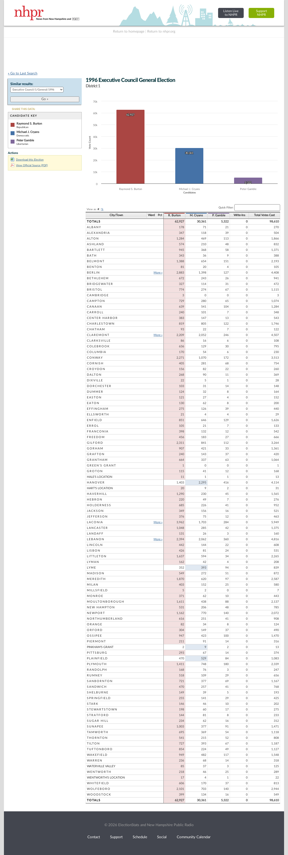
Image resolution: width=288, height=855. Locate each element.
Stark (92, 703)
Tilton (93, 743)
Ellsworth (98, 414)
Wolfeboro (99, 788)
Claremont (98, 335)
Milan (92, 584)
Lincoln (95, 544)
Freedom (96, 437)
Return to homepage (128, 31)
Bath (92, 255)
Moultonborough (105, 601)
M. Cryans (196, 215)
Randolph (97, 669)
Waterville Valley (101, 766)
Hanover (96, 482)
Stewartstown (102, 709)
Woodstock (99, 794)
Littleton (97, 556)
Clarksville (99, 340)
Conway (95, 357)
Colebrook (98, 346)
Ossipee (94, 635)
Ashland (95, 244)
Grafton (96, 454)
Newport (96, 613)
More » (158, 272)
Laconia (95, 522)
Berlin (93, 272)
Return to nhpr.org (161, 31)
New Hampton (101, 607)
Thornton (97, 737)
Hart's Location (100, 488)
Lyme (91, 567)
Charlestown (101, 323)
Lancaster (97, 527)
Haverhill (97, 493)
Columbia (96, 352)
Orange (94, 624)
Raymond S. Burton (29, 123)
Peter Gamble (25, 140)
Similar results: (21, 84)
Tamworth (97, 732)
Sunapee (95, 726)
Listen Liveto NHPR (231, 13)
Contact (93, 837)
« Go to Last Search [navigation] (22, 73)
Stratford (98, 715)
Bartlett (96, 249)
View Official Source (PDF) (29, 165)
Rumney (94, 675)
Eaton (93, 403)
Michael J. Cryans (27, 131)
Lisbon (93, 550)
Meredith (96, 578)
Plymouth (97, 664)
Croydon (96, 369)
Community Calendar (193, 837)
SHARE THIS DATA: (23, 109)
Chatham (96, 329)
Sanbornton (100, 681)
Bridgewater (100, 283)
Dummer (95, 391)
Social (162, 837)
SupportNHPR (261, 13)
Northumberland (105, 618)
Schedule (140, 837)
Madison (95, 573)
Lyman (93, 561)
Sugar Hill (98, 720)
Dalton (94, 374)
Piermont (96, 641)
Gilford (95, 442)
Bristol (94, 289)
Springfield (99, 698)
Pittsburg (97, 652)
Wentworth (99, 771)
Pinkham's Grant (100, 647)
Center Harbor (102, 317)
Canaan (94, 306)
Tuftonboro (100, 749)
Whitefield (98, 783)
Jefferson (97, 516)
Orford (95, 630)
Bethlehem (98, 278)
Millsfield (97, 590)
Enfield (94, 420)
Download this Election (27, 159)
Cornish (95, 363)
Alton (93, 238)
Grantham (97, 459)
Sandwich (97, 686)
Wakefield (97, 754)
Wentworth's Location (106, 777)
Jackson (95, 510)
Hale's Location (99, 476)
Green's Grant (101, 465)
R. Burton (174, 215)
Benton (94, 266)
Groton (95, 471)
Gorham (95, 448)
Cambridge (98, 295)
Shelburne (98, 692)
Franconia (98, 431)
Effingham (98, 408)
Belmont (96, 261)
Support (116, 837)
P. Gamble (218, 215)
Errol (93, 425)
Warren (94, 760)
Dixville (95, 380)
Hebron (94, 499)
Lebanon (95, 539)
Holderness (99, 505)
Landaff (95, 533)
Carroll (95, 312)
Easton (94, 397)
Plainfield (97, 658)
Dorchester (99, 386)
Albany (94, 227)
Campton (96, 300)
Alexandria (98, 232)
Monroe (95, 596)
